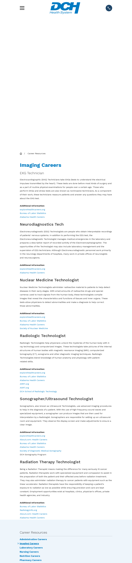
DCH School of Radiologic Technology (38, 259)
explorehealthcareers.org (32, 78)
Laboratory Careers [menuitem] (31, 416)
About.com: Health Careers (33, 308)
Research (89, 522)
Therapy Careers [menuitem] (29, 432)
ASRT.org (24, 256)
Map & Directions (66, 472)
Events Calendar (42, 516)
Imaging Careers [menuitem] (29, 412)
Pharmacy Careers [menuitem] (30, 428)
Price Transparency (89, 516)
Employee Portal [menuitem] (29, 436)
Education (89, 510)
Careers (89, 504)
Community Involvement (42, 492)
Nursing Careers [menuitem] (29, 420)
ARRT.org (24, 252)
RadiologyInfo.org (28, 378)
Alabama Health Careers (32, 85)
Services (42, 498)
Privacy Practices (42, 522)
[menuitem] (47, 552)
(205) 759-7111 (66, 476)
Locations (89, 498)
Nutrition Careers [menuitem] (30, 424)
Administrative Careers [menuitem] (33, 407)
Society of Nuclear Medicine (34, 196)
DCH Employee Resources (42, 510)
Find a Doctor (89, 492)
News (42, 504)
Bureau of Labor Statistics (33, 81)
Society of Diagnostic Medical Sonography (40, 319)
